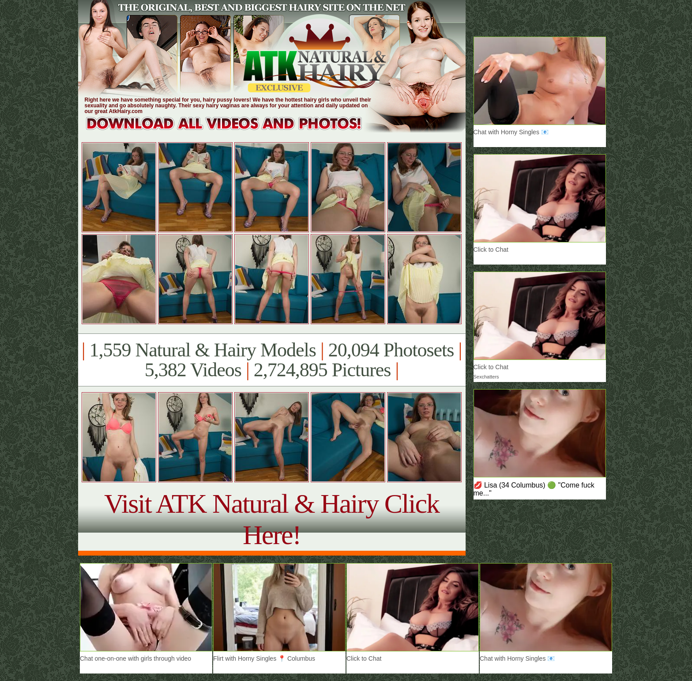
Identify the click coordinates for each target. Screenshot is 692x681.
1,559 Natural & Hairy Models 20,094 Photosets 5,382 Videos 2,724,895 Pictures (272, 360)
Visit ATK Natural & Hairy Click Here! (271, 519)
